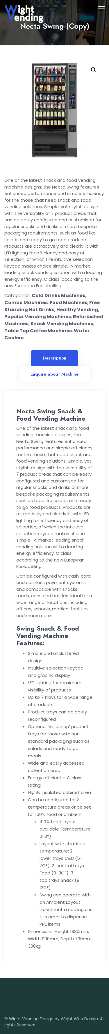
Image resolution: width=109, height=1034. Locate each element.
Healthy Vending (77, 309)
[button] (93, 70)
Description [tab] (54, 358)
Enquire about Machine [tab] (54, 374)
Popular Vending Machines (37, 316)
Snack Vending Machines (62, 323)
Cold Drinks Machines (58, 295)
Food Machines (68, 302)
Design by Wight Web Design (69, 1019)
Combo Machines (26, 302)
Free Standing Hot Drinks (52, 306)
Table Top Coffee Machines (38, 330)
